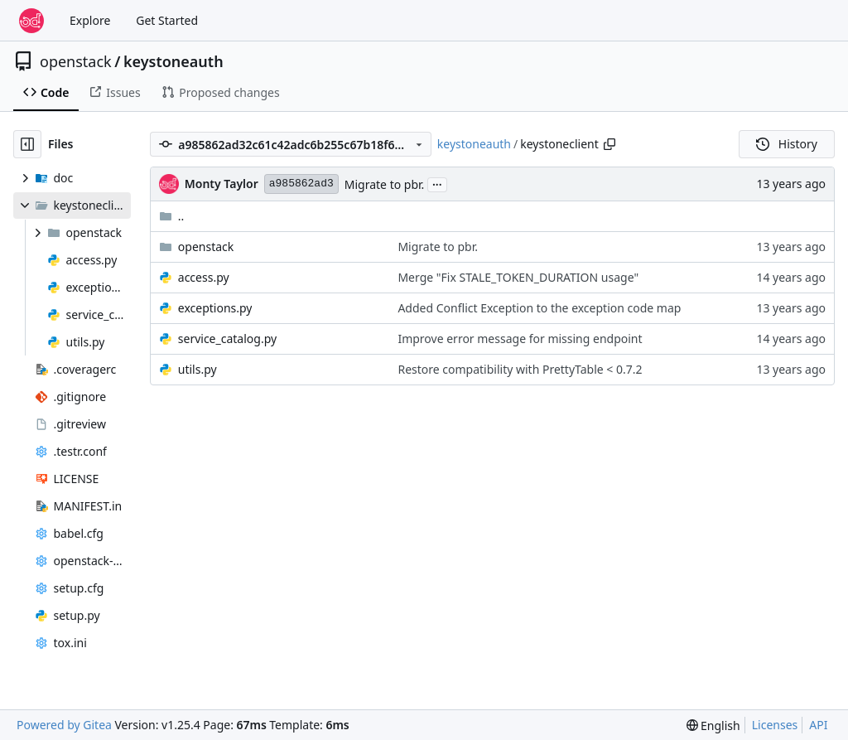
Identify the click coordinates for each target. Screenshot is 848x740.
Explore (90, 20)
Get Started (167, 20)
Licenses (775, 725)
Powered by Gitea (64, 725)
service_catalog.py (227, 338)
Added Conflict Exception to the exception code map (539, 308)
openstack (76, 61)
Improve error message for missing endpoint (520, 338)
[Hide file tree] (27, 144)
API (818, 725)
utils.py (197, 369)
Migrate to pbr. (384, 184)
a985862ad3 (301, 183)
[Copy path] (609, 144)
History (786, 144)
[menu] (713, 725)
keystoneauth (173, 61)
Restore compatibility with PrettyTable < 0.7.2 (520, 369)
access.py (203, 277)
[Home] (31, 21)
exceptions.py (215, 308)
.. (172, 216)
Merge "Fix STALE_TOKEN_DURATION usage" (518, 277)
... (437, 183)
